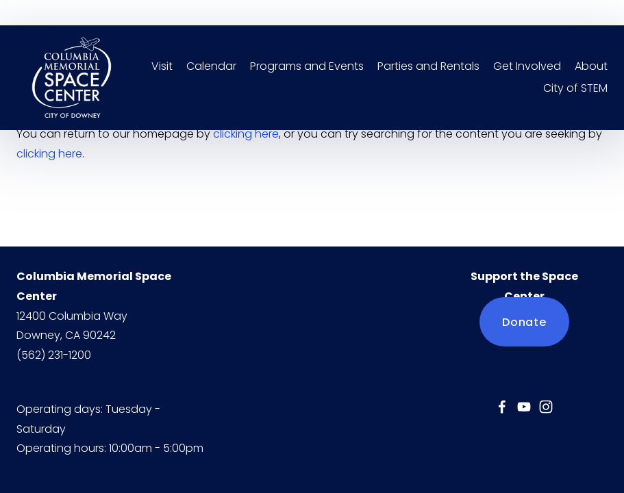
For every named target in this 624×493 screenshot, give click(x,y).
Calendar (211, 66)
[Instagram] (546, 407)
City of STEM (575, 88)
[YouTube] (524, 407)
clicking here (246, 134)
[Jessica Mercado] (502, 407)
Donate (524, 322)
